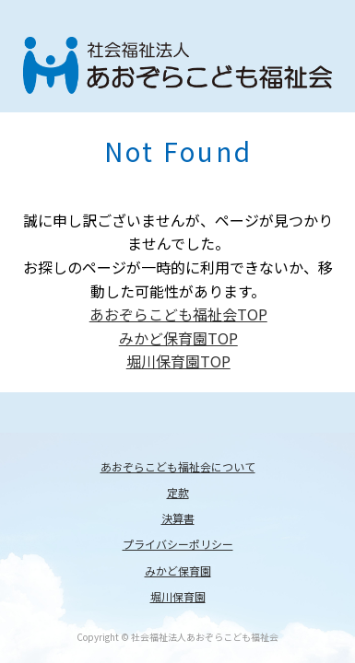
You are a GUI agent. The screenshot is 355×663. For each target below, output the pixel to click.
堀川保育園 (178, 596)
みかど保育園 (178, 570)
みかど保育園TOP (178, 338)
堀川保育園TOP (178, 361)
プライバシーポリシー (178, 544)
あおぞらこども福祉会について (178, 466)
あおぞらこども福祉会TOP (178, 314)
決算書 (178, 518)
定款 (178, 492)
